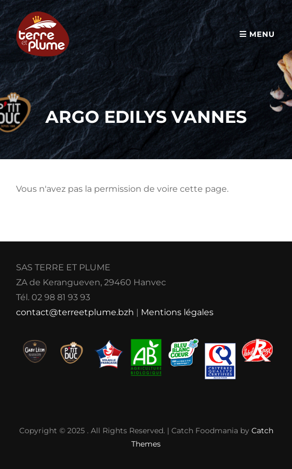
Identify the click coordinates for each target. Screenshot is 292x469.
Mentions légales (177, 312)
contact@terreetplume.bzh (75, 312)
